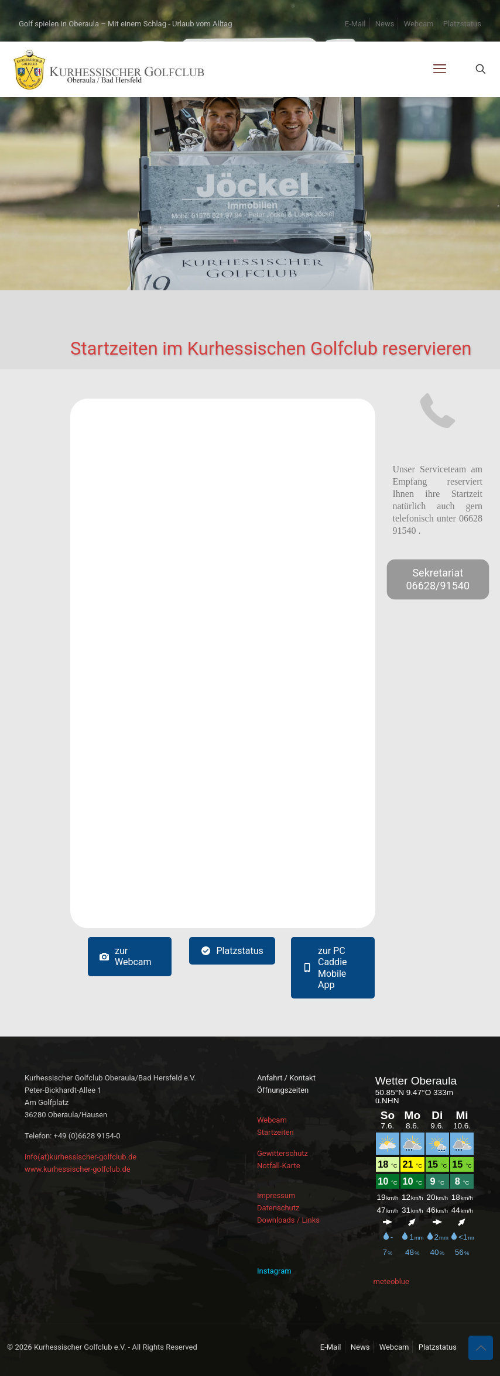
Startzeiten (275, 1132)
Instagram (274, 1271)
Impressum (276, 1195)
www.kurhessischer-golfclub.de (78, 1169)
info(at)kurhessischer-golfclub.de (80, 1156)
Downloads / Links (288, 1220)
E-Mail (355, 23)
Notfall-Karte (278, 1165)
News (385, 23)
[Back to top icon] (480, 1348)
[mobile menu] (440, 69)
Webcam (419, 23)
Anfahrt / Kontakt (286, 1077)
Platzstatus (462, 23)
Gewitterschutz (282, 1153)
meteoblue (391, 1281)
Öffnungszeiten (283, 1090)
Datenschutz (278, 1207)
